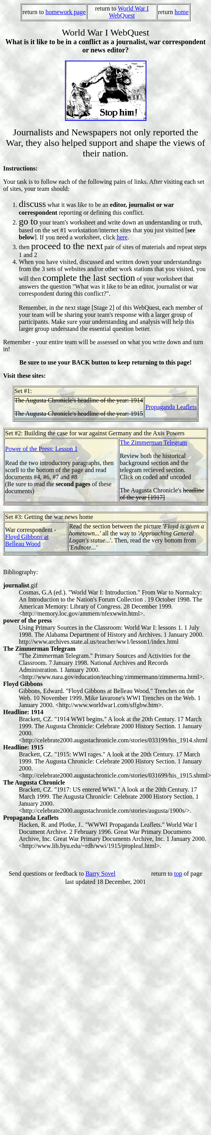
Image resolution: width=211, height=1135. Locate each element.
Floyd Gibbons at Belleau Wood (27, 540)
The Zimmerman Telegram (153, 442)
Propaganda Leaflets (171, 407)
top (178, 873)
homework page (65, 12)
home (182, 12)
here (122, 237)
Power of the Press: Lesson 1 (41, 448)
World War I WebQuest (129, 12)
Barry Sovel (100, 873)
